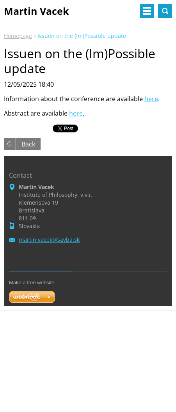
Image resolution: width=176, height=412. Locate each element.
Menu (147, 11)
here (151, 99)
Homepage (18, 35)
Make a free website (31, 282)
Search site (165, 11)
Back (28, 144)
